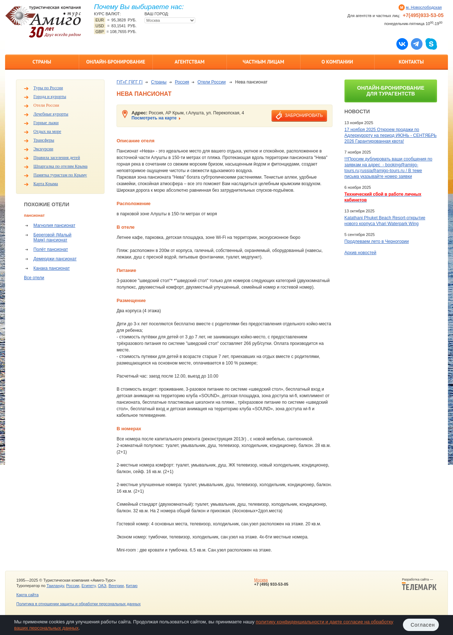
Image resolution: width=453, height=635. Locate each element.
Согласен (423, 625)
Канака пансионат (51, 268)
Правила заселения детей (56, 157)
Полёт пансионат (50, 249)
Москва (261, 580)
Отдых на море (47, 131)
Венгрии (116, 585)
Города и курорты (49, 96)
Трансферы (43, 140)
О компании (337, 61)
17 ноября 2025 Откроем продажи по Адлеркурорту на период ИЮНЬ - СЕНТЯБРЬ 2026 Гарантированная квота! (390, 135)
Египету (89, 585)
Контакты (411, 61)
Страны (42, 61)
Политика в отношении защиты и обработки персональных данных (78, 604)
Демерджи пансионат (55, 258)
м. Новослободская (424, 7)
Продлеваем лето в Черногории (376, 241)
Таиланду (55, 585)
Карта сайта (27, 595)
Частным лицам (263, 61)
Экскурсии (43, 148)
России (72, 585)
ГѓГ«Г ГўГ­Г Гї (130, 82)
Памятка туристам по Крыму (60, 175)
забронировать (304, 115)
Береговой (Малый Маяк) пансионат (52, 237)
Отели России (46, 105)
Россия (182, 82)
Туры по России (48, 87)
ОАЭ (102, 585)
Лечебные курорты (50, 114)
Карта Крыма (45, 183)
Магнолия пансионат (54, 225)
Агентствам (189, 61)
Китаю (132, 585)
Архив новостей (360, 252)
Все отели (34, 277)
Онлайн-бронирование (115, 61)
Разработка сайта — (419, 584)
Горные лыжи (45, 122)
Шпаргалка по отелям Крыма (60, 166)
